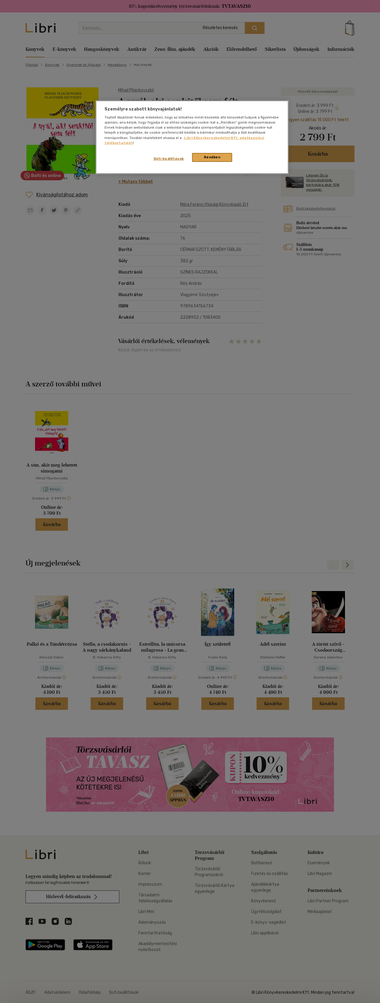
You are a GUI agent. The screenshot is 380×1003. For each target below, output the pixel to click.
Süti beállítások (168, 159)
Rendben (212, 157)
